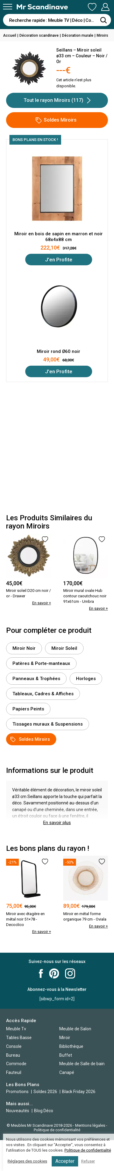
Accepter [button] (64, 1161)
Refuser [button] (88, 1161)
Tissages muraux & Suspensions (47, 724)
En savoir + (41, 603)
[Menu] (7, 6)
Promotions (17, 1091)
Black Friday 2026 (78, 1091)
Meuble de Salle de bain (82, 1063)
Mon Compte (105, 7)
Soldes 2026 (45, 1091)
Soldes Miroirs (56, 120)
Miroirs (102, 35)
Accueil (9, 35)
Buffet (65, 1055)
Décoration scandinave (39, 35)
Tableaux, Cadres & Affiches (43, 693)
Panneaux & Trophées (36, 678)
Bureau (13, 1055)
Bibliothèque (71, 1046)
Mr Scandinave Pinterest (54, 973)
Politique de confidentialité (57, 1130)
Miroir (64, 1037)
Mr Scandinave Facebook (41, 973)
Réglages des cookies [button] (27, 1161)
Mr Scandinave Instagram (70, 973)
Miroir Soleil (64, 648)
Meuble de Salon (75, 1028)
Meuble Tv (16, 1028)
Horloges (86, 678)
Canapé (66, 1072)
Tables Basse (19, 1037)
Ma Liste (92, 7)
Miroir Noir (24, 648)
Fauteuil (13, 1072)
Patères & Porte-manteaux (41, 663)
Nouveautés (17, 1110)
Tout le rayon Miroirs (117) (57, 100)
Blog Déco (43, 1110)
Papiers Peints (28, 709)
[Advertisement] (57, 448)
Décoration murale (77, 35)
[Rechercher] (103, 20)
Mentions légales (90, 1125)
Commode (16, 1063)
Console (14, 1046)
